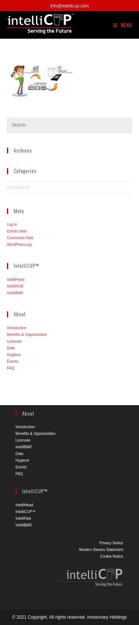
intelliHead (15, 280)
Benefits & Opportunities (27, 335)
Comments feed (20, 238)
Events (13, 361)
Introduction (16, 328)
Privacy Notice (111, 543)
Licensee (14, 341)
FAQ (10, 368)
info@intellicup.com (69, 6)
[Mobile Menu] (122, 25)
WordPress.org (19, 245)
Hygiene (14, 355)
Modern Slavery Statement (101, 550)
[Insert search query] (69, 125)
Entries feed (17, 231)
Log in (12, 224)
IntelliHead (24, 505)
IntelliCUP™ (26, 512)
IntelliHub (23, 518)
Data (11, 348)
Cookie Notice (111, 556)
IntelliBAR (15, 293)
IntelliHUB (15, 286)
